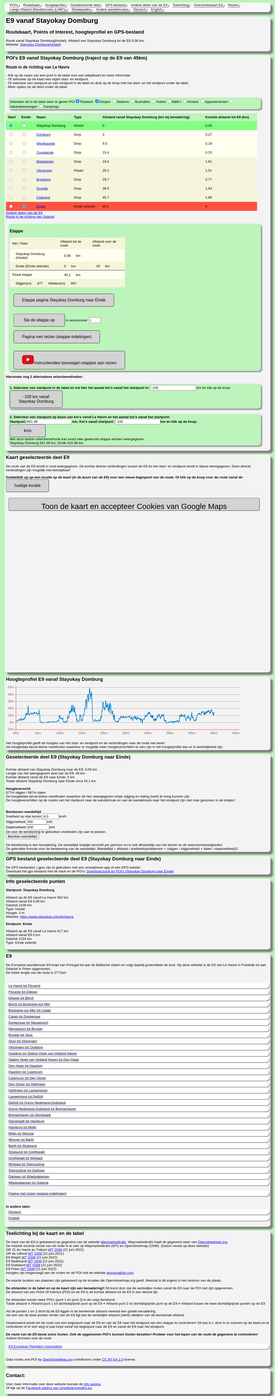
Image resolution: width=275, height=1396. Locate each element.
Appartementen (216, 102)
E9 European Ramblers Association (35, 1346)
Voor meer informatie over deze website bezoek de (45, 1384)
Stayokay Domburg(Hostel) (40, 44)
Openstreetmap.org (212, 1242)
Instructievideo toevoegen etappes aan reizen (69, 360)
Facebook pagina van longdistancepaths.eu (59, 1388)
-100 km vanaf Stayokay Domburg (36, 399)
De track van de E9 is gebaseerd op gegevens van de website (53, 1242)
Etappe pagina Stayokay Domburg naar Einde (64, 300)
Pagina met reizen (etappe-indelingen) (56, 337)
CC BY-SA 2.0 (112, 1359)
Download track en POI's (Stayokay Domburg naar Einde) (130, 871)
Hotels (161, 102)
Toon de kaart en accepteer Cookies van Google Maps (134, 506)
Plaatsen (86, 102)
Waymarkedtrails (113, 1242)
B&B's (176, 102)
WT (50, 1250)
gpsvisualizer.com (120, 1273)
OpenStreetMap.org (58, 1359)
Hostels (192, 102)
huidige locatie (27, 485)
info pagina (92, 1384)
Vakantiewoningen (23, 107)
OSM (58, 1250)
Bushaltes (142, 102)
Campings (51, 107)
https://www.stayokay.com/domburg (47, 917)
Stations (123, 102)
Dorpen (105, 102)
